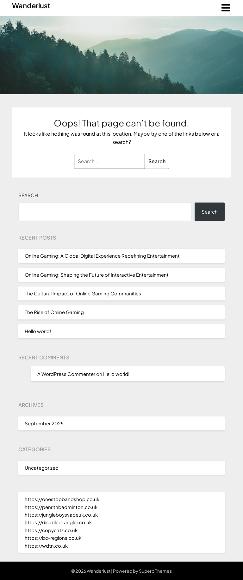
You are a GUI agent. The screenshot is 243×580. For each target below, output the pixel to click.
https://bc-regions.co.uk (53, 538)
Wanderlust (31, 5)
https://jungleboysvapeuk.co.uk (61, 515)
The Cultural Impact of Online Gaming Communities (83, 293)
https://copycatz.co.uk (51, 530)
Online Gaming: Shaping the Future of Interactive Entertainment (97, 275)
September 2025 (44, 423)
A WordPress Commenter (66, 374)
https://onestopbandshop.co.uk (62, 499)
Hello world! (38, 331)
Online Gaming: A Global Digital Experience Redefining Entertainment (102, 256)
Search (28, 195)
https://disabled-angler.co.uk (58, 522)
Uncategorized (42, 468)
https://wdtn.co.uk (46, 546)
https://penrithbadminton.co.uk (61, 507)
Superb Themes (155, 571)
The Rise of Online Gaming (54, 312)
